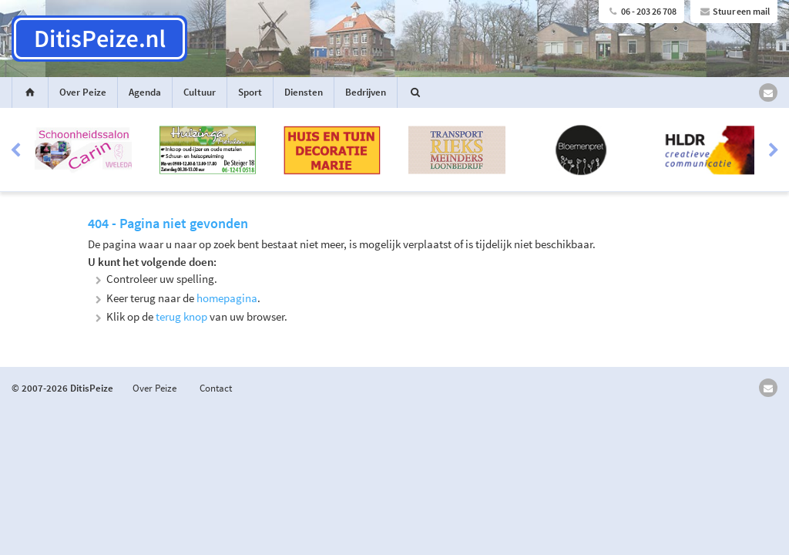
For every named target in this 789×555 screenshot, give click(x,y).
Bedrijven (365, 92)
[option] (394, 150)
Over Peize (82, 92)
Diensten (303, 92)
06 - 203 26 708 (641, 11)
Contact (216, 388)
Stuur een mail (734, 11)
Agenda (145, 92)
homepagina (226, 298)
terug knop (181, 316)
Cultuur (199, 92)
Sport (250, 92)
